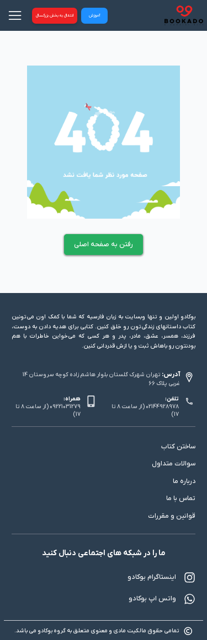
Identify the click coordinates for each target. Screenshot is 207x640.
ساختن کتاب (178, 446)
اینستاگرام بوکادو (161, 577)
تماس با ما (180, 498)
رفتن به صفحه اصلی (103, 244)
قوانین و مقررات (171, 516)
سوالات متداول (173, 463)
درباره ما (184, 481)
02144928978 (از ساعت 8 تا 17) (145, 410)
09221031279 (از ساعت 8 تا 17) (48, 410)
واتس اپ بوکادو (162, 599)
